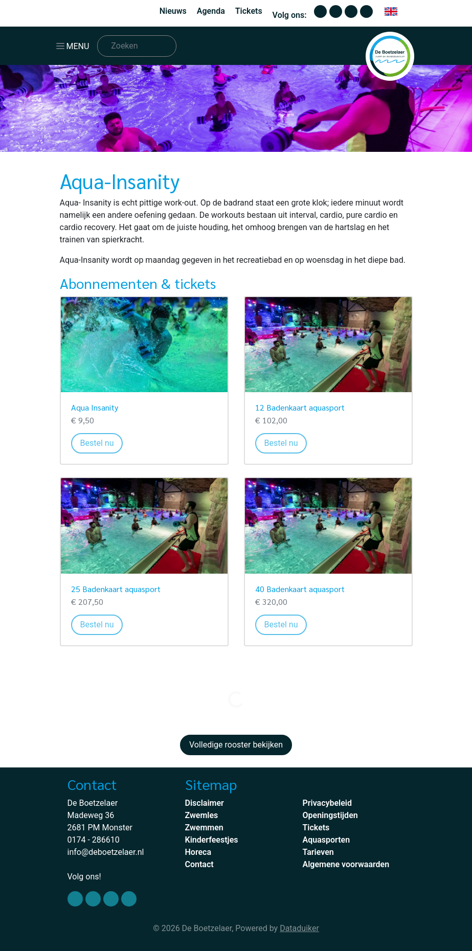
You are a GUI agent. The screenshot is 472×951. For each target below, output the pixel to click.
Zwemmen (204, 827)
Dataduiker (299, 928)
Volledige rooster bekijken (236, 745)
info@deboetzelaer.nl (106, 852)
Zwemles (201, 815)
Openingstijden (330, 815)
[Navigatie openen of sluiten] (75, 46)
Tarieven (318, 852)
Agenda (211, 11)
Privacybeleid (327, 803)
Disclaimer (204, 803)
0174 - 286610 (94, 840)
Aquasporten (326, 840)
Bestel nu (101, 442)
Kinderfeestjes (211, 840)
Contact (199, 864)
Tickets (248, 11)
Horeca (198, 852)
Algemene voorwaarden (346, 864)
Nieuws (173, 11)
